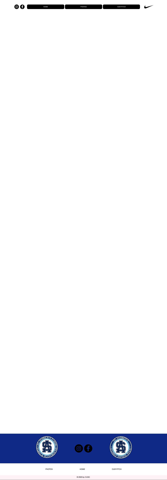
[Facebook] (22, 7)
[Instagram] (16, 7)
